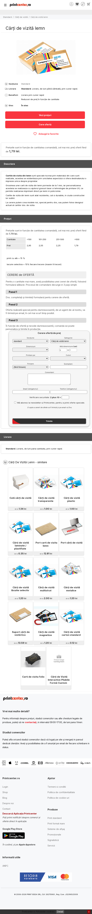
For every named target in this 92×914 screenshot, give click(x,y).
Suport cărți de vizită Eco (21, 634)
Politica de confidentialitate (61, 792)
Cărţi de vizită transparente (46, 499)
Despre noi (8, 803)
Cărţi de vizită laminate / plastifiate (21, 545)
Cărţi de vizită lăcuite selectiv (20, 589)
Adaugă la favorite (46, 134)
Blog (4, 797)
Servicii (51, 845)
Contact (6, 809)
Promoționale (54, 834)
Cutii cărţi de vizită (20, 497)
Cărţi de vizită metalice (72, 589)
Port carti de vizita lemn (46, 544)
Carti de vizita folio (33, 676)
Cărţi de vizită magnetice (46, 634)
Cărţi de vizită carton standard (71, 634)
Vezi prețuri (45, 115)
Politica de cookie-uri (58, 797)
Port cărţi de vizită (71, 542)
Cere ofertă (45, 124)
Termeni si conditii (57, 786)
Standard (7, 17)
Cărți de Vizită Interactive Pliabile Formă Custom (59, 679)
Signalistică (53, 840)
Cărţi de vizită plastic (72, 499)
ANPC (5, 866)
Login (5, 786)
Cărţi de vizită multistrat (46, 589)
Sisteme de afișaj (56, 829)
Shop (5, 792)
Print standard (55, 818)
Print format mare (56, 823)
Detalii (60, 911)
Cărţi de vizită (21, 17)
